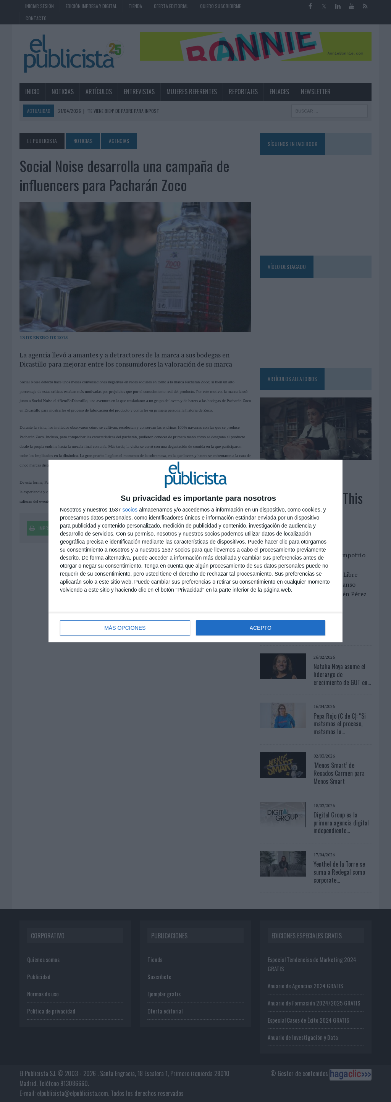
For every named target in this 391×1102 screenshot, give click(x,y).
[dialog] (195, 551)
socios (129, 509)
